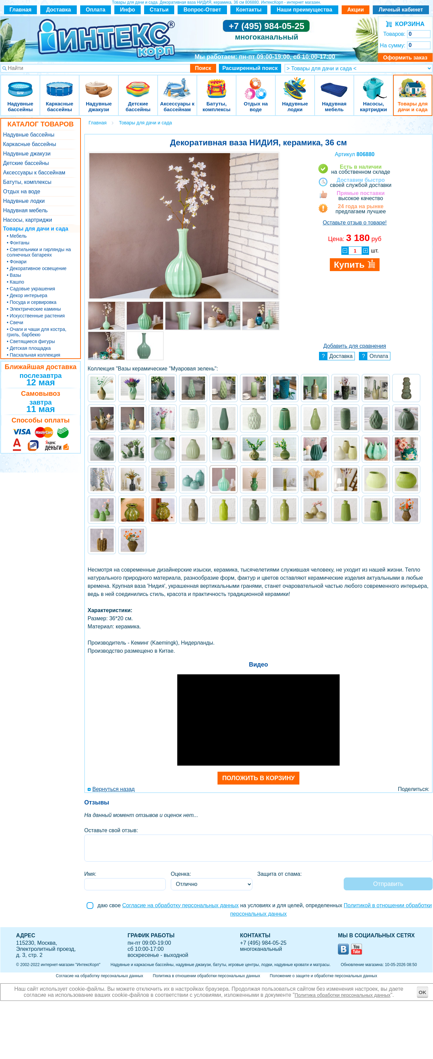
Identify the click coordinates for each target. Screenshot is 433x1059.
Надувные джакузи (99, 84)
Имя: (90, 874)
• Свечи (15, 322)
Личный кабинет (401, 10)
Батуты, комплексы (216, 84)
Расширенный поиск (250, 68)
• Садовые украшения (31, 288)
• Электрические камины (34, 309)
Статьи (159, 10)
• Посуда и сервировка (31, 302)
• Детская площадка (29, 348)
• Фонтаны (18, 242)
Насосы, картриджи (373, 84)
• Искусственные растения (36, 315)
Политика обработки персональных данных (342, 995)
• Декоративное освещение (37, 268)
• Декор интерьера (27, 295)
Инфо (127, 10)
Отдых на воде (256, 84)
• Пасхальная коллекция (33, 355)
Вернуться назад (113, 789)
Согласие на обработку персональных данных (180, 905)
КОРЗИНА (408, 24)
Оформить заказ (405, 58)
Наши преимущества (304, 10)
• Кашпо (15, 282)
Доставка (58, 10)
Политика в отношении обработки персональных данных (206, 975)
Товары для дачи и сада (413, 84)
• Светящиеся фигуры (31, 341)
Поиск (203, 68)
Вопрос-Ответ (202, 10)
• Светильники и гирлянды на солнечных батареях (39, 252)
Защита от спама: (279, 874)
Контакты (248, 10)
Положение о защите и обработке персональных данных (323, 975)
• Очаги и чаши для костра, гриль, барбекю (36, 332)
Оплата (96, 10)
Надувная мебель (334, 84)
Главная (20, 10)
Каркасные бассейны (59, 84)
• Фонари (16, 261)
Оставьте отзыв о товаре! (355, 222)
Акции (355, 10)
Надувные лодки (295, 84)
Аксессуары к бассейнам (177, 84)
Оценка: (181, 874)
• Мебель (17, 236)
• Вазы (14, 275)
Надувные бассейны (20, 84)
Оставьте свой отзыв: (111, 830)
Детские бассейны (138, 84)
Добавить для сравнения (354, 346)
